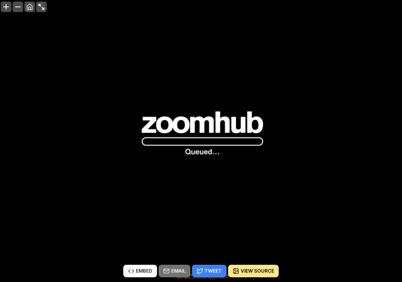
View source (253, 271)
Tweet (209, 271)
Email (174, 271)
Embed (140, 271)
